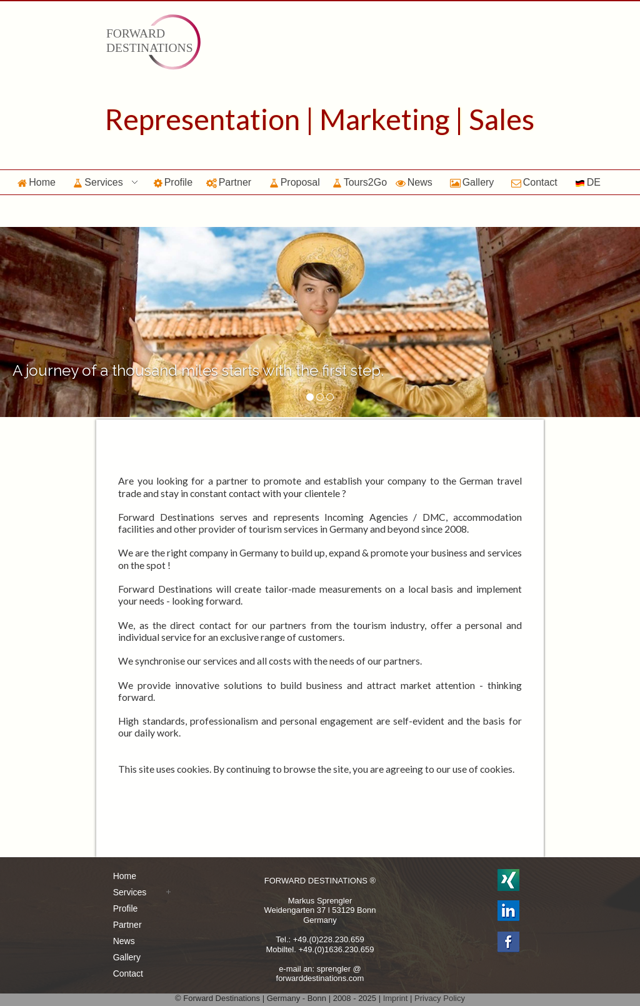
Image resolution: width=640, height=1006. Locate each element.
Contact (534, 182)
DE (588, 182)
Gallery (472, 182)
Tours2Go (359, 182)
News (414, 182)
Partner (228, 182)
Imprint (395, 998)
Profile (173, 182)
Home (37, 182)
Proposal (294, 182)
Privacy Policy (439, 998)
